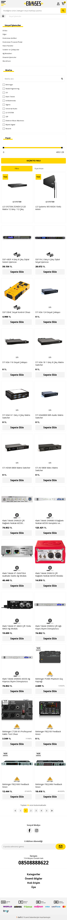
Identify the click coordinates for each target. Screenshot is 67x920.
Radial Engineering (11, 89)
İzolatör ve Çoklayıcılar (11, 50)
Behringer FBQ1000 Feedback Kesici (15, 785)
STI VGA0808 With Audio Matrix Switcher (49, 416)
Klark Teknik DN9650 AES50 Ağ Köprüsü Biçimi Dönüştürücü (16, 680)
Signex (6, 105)
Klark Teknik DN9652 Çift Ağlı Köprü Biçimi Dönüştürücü (48, 627)
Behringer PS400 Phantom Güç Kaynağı (49, 680)
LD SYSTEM (8, 113)
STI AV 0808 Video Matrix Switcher (46, 469)
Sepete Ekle (17, 271)
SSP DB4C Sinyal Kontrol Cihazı (16, 312)
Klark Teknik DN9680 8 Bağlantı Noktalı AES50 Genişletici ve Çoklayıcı (49, 521)
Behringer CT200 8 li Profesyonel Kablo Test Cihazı (17, 732)
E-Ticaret (25, 917)
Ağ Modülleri (7, 53)
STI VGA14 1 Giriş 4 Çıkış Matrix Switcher (16, 416)
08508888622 (33, 862)
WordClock (7, 61)
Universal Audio (10, 109)
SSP (5, 117)
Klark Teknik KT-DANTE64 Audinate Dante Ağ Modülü (14, 574)
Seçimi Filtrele (34, 160)
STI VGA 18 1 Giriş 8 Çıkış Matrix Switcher (49, 363)
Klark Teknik (9, 97)
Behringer (8, 85)
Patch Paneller (8, 46)
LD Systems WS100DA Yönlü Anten (48, 208)
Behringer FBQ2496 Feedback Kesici (48, 785)
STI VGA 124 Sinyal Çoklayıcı (47, 312)
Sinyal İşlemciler (15, 16)
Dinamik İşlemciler (9, 57)
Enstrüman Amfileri (10, 38)
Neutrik (7, 129)
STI (5, 93)
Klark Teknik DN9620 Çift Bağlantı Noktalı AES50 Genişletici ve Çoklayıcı (13, 521)
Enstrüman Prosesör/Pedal (12, 42)
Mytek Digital (9, 125)
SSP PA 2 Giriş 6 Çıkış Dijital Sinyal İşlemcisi (47, 260)
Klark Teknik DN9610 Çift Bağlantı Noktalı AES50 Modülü (49, 574)
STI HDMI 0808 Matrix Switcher (16, 467)
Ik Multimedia (9, 101)
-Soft (19, 917)
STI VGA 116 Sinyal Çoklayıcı (14, 362)
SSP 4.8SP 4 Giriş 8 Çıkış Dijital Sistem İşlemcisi (15, 260)
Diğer (5, 34)
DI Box (5, 31)
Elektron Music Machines (13, 121)
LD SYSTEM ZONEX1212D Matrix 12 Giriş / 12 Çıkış (14, 208)
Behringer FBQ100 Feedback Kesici (48, 732)
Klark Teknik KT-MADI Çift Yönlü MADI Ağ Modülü (16, 627)
